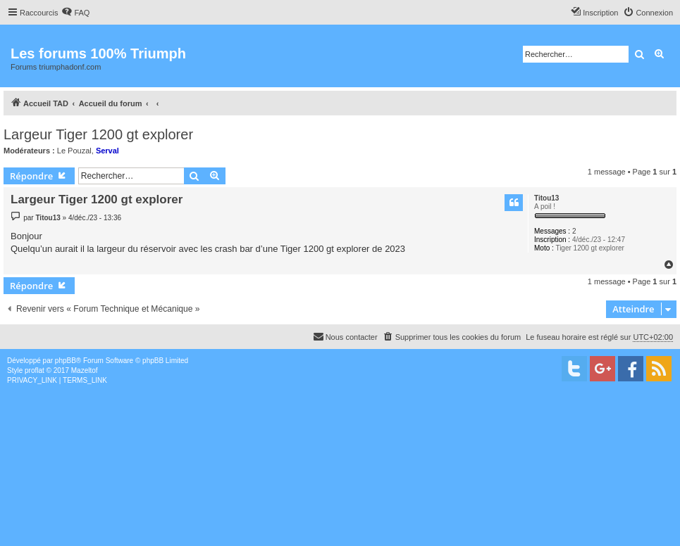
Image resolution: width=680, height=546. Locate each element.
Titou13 (546, 198)
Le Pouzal (74, 150)
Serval (107, 150)
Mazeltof (84, 370)
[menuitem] (75, 12)
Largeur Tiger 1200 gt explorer (98, 134)
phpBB (65, 360)
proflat (34, 370)
